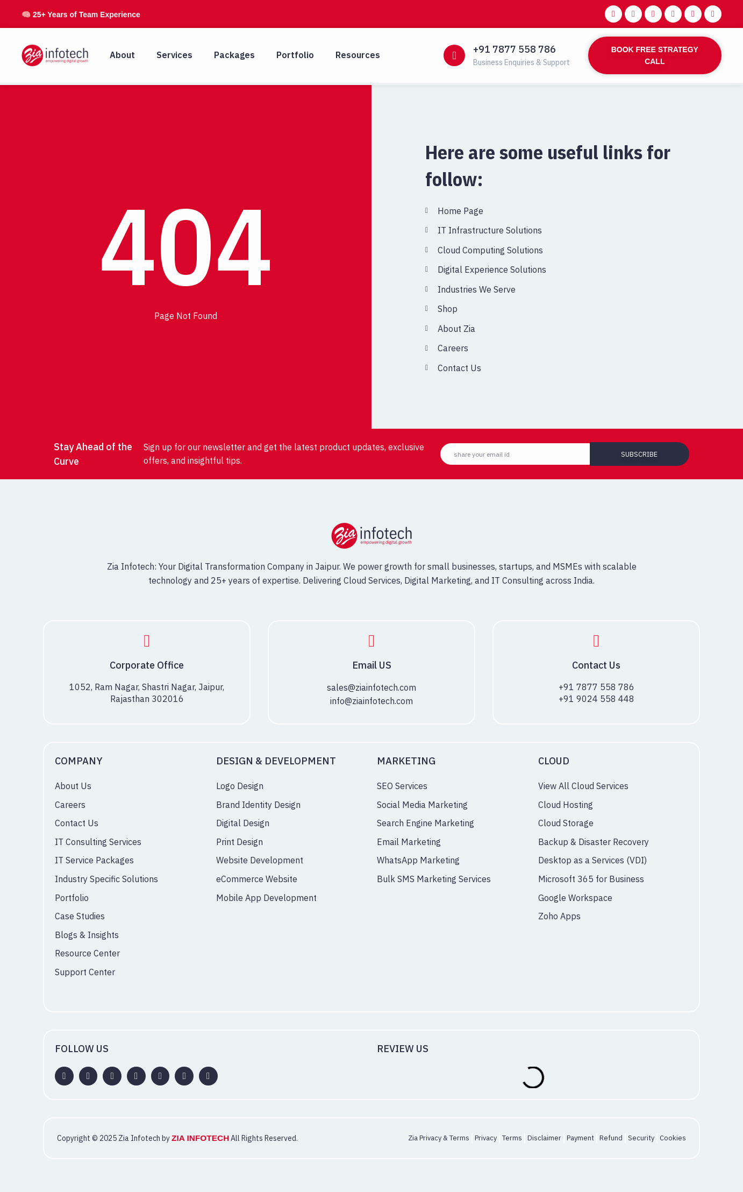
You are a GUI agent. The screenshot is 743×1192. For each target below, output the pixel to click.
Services (174, 54)
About (122, 54)
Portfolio (295, 54)
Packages (234, 54)
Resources (357, 54)
